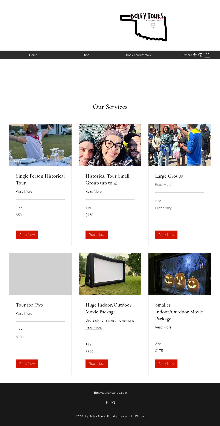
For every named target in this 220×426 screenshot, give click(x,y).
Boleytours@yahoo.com (110, 392)
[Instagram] (201, 55)
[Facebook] (194, 55)
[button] (207, 55)
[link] (40, 179)
